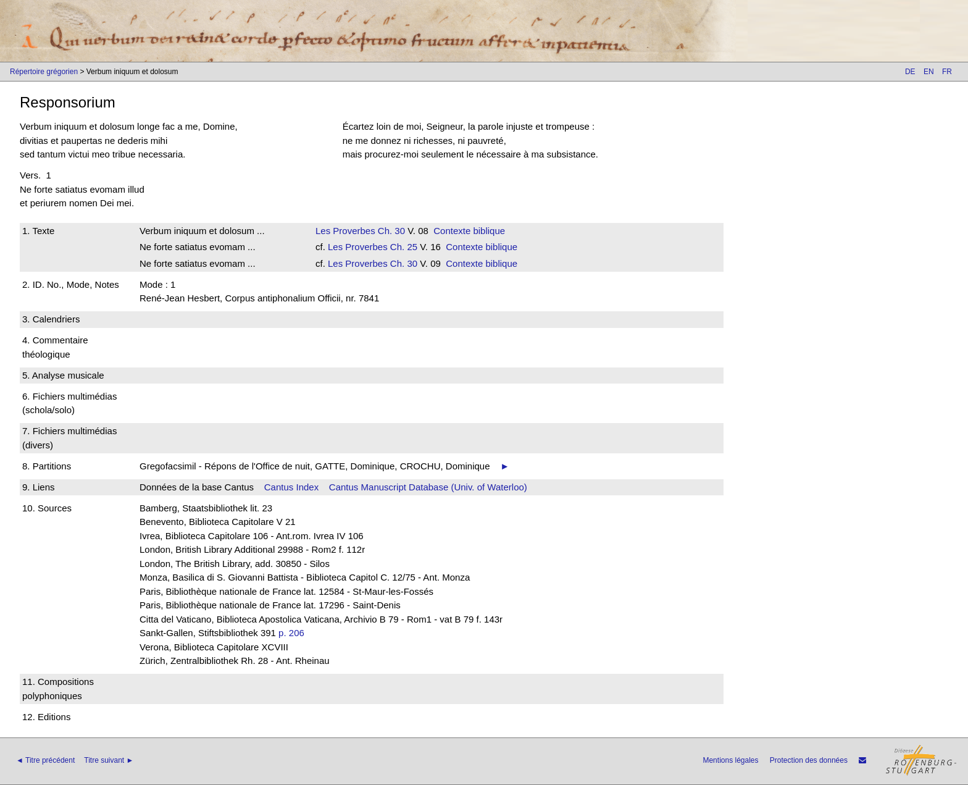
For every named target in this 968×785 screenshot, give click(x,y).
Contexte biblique (469, 230)
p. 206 (291, 633)
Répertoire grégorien (44, 71)
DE (910, 71)
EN (929, 71)
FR (947, 71)
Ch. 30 (390, 230)
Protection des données (809, 760)
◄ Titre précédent (45, 760)
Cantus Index (291, 487)
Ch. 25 (402, 246)
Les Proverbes (345, 230)
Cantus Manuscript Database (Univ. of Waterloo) (428, 487)
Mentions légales (730, 760)
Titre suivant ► (108, 760)
